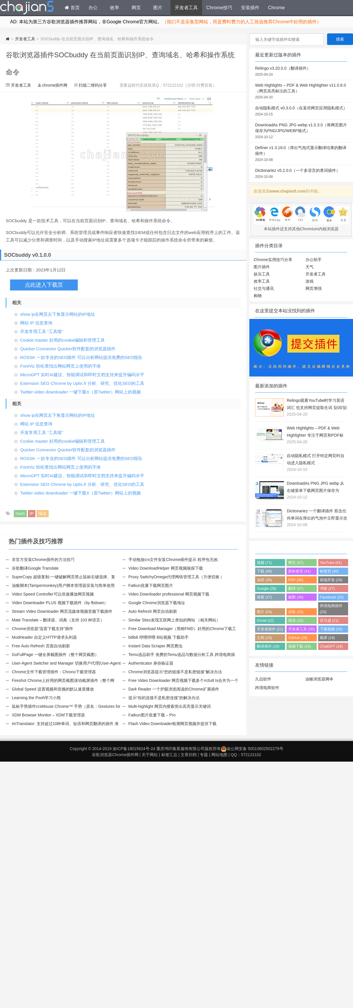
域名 (42, 513)
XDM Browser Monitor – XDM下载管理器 (48, 715)
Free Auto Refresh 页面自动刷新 (41, 646)
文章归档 (189, 754)
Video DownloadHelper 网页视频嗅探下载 (165, 568)
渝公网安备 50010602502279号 (252, 748)
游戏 (309, 281)
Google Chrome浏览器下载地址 (156, 602)
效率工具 (262, 281)
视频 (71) (264, 562)
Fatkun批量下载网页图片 (150, 585)
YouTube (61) (331, 562)
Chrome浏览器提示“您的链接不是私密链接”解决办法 (175, 672)
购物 (258, 295)
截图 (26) (295, 597)
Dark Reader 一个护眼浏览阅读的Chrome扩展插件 (173, 689)
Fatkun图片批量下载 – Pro (152, 715)
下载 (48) (264, 571)
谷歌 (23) (295, 612)
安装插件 (250, 7)
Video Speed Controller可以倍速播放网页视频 (53, 594)
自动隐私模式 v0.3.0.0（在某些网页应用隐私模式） (301, 111)
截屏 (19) (327, 638)
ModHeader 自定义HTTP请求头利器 (44, 637)
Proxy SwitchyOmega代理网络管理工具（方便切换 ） (176, 577)
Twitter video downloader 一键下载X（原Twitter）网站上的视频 (80, 391)
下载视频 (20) (331, 629)
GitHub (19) (297, 638)
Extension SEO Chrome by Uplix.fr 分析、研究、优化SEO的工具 (82, 383)
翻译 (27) (295, 588)
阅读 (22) (295, 620)
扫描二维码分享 (93, 85)
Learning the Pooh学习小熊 (36, 697)
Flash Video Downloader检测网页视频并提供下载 (172, 723)
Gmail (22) (265, 620)
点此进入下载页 (44, 285)
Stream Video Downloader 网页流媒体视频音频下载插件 (62, 611)
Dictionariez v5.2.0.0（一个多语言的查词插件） (301, 174)
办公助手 (313, 259)
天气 (309, 267)
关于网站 (150, 754)
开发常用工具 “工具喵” (41, 331)
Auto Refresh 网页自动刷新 (152, 611)
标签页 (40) (329, 571)
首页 (72, 7)
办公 (93, 7)
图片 (157, 7)
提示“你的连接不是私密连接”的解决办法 (164, 697)
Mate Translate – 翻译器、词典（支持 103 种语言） (58, 620)
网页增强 (313, 288)
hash (20, 513)
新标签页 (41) (299, 571)
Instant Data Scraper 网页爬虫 (155, 646)
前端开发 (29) (331, 580)
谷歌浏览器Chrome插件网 (115, 754)
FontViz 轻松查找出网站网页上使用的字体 (60, 366)
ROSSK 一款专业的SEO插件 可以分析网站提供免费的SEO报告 (81, 357)
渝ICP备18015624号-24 (134, 748)
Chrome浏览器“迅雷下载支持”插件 (42, 628)
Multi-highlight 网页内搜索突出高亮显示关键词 (169, 706)
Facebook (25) (332, 597)
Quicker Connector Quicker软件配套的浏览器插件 (67, 348)
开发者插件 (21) (270, 629)
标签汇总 (169, 754)
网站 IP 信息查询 (36, 322)
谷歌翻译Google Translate (35, 568)
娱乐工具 (262, 274)
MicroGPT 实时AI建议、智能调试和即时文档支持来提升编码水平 (82, 374)
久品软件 (263, 679)
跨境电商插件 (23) (331, 609)
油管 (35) (264, 580)
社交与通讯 (264, 288)
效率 (114, 7)
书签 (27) (327, 588)
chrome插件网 (55, 85)
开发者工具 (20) (301, 629)
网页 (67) (295, 562)
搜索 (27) (264, 597)
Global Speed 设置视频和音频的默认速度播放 (53, 689)
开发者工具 (186, 7)
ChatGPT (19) (331, 646)
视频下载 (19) (299, 646)
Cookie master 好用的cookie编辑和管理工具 (62, 340)
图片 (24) (264, 612)
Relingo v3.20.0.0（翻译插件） (301, 71)
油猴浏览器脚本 (319, 679)
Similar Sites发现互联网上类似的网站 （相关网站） (174, 620)
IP (32, 513)
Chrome (276, 7)
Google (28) (266, 588)
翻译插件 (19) (268, 646)
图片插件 (262, 267)
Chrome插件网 (27, 8)
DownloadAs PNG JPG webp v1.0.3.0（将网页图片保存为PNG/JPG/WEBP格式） (301, 131)
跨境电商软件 (267, 687)
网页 (136, 7)
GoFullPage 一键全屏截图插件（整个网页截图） (55, 654)
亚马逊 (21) (329, 620)
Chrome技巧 (219, 7)
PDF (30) (295, 580)
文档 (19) (264, 638)
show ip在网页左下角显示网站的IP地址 (57, 314)
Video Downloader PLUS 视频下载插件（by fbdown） (60, 602)
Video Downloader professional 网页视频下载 (168, 594)
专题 (204, 754)
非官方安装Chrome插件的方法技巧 (43, 559)
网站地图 (219, 754)
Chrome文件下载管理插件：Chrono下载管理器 (54, 672)
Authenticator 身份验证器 (150, 663)
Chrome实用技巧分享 (273, 259)
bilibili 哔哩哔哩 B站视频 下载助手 (158, 637)
